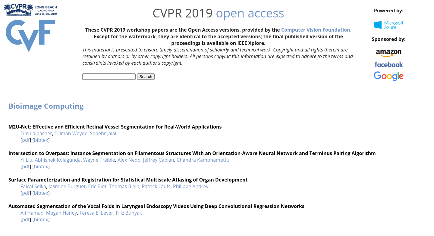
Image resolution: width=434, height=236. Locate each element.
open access (250, 13)
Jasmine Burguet (67, 186)
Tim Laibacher (36, 133)
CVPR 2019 (183, 13)
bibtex (41, 140)
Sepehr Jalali (104, 133)
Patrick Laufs (156, 186)
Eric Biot (97, 186)
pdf (26, 140)
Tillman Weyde (71, 133)
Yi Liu (26, 160)
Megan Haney (61, 213)
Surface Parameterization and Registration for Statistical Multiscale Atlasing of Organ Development (127, 179)
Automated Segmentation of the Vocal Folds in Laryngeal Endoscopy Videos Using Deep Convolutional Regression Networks (156, 206)
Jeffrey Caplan (158, 160)
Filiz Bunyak (129, 213)
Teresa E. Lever (96, 213)
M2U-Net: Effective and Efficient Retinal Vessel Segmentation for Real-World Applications (115, 126)
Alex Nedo (129, 160)
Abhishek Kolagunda (58, 160)
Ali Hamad (32, 213)
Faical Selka (33, 186)
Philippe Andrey (191, 186)
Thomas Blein (124, 186)
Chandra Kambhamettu (203, 160)
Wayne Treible (99, 160)
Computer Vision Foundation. (316, 29)
